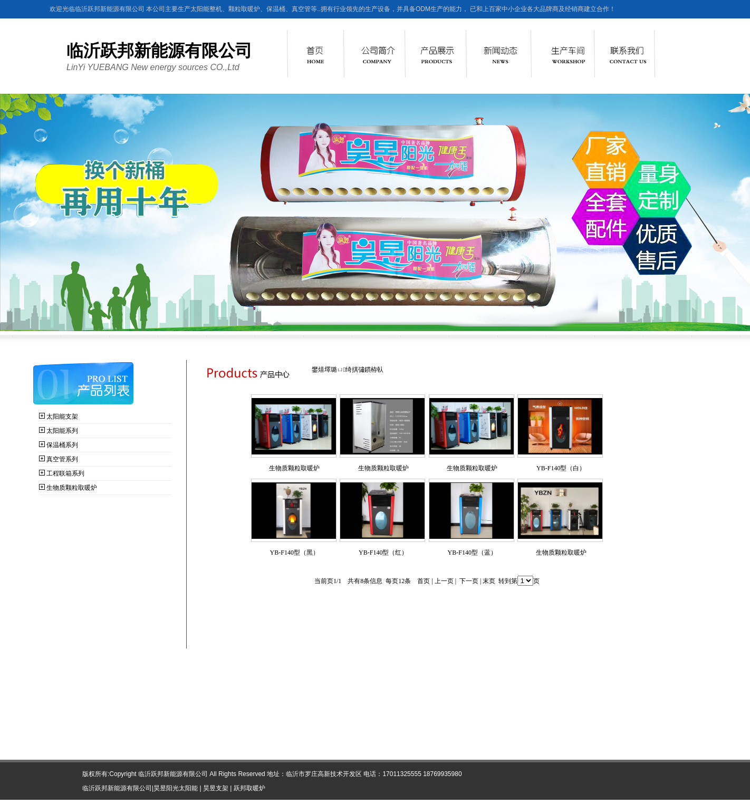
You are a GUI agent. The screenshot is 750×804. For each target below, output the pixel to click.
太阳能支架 (62, 416)
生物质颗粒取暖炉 (71, 487)
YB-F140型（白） (560, 468)
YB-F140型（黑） (294, 552)
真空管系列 (62, 459)
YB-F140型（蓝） (472, 552)
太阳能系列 (62, 430)
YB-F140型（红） (383, 552)
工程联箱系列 (65, 473)
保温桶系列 (62, 445)
